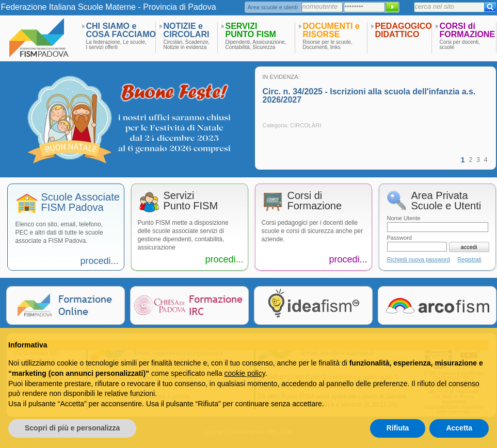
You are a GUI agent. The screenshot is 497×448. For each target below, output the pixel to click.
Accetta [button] (459, 428)
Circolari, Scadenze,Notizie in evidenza (187, 45)
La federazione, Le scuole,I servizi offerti (116, 45)
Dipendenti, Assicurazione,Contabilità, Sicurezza (256, 45)
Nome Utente (404, 218)
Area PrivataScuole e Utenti (446, 200)
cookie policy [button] (245, 373)
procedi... (99, 261)
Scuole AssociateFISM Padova (80, 202)
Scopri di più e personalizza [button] (72, 428)
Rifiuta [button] (398, 428)
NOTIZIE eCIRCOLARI (187, 30)
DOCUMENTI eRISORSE (331, 30)
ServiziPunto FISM (191, 200)
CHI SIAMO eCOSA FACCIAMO (121, 30)
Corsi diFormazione (314, 200)
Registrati (469, 259)
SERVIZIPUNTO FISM (251, 30)
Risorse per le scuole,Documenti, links (327, 45)
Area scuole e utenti (273, 7)
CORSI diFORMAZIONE (467, 30)
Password (399, 238)
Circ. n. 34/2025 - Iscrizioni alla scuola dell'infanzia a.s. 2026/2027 (369, 95)
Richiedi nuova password (418, 259)
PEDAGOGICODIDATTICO (403, 30)
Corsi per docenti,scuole (460, 45)
